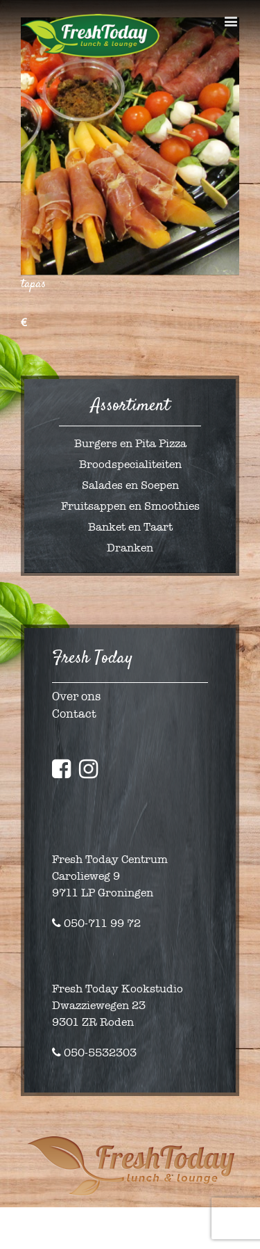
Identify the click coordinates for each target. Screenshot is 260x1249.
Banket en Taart (130, 526)
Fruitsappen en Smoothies (130, 506)
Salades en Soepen (130, 485)
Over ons (76, 696)
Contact (74, 714)
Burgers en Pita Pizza (130, 443)
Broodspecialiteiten (130, 464)
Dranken (130, 547)
